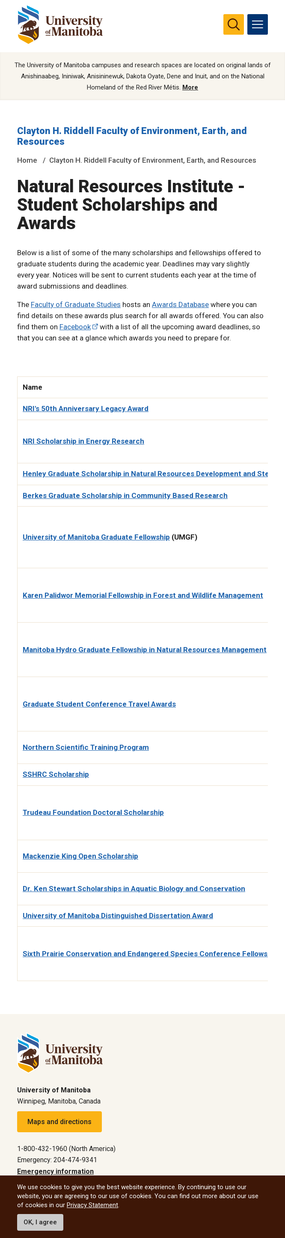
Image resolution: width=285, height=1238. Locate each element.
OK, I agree (40, 1222)
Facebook (75, 326)
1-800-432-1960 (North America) (66, 1149)
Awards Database (180, 304)
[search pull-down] (233, 24)
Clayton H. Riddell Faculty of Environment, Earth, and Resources (152, 160)
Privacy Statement (92, 1205)
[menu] (257, 24)
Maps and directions (59, 1122)
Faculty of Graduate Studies (76, 304)
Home (27, 160)
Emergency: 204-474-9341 (57, 1160)
